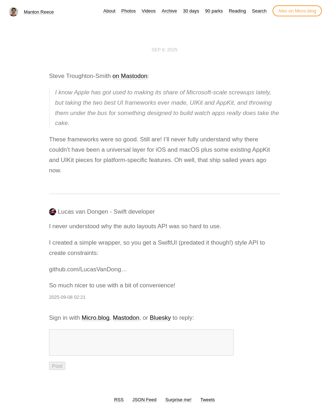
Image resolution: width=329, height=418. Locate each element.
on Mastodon (130, 76)
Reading (237, 11)
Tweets (207, 404)
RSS (119, 404)
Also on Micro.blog (297, 11)
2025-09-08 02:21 (67, 297)
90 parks (214, 11)
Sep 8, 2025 (165, 49)
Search (259, 11)
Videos (149, 11)
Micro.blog (95, 317)
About (109, 11)
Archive (169, 11)
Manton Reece (39, 12)
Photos (128, 11)
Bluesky (160, 317)
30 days (191, 11)
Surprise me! (178, 404)
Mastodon (126, 317)
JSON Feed (145, 404)
